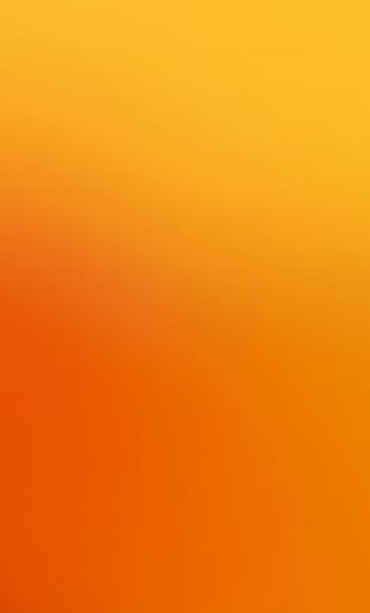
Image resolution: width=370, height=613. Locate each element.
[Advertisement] (185, 246)
